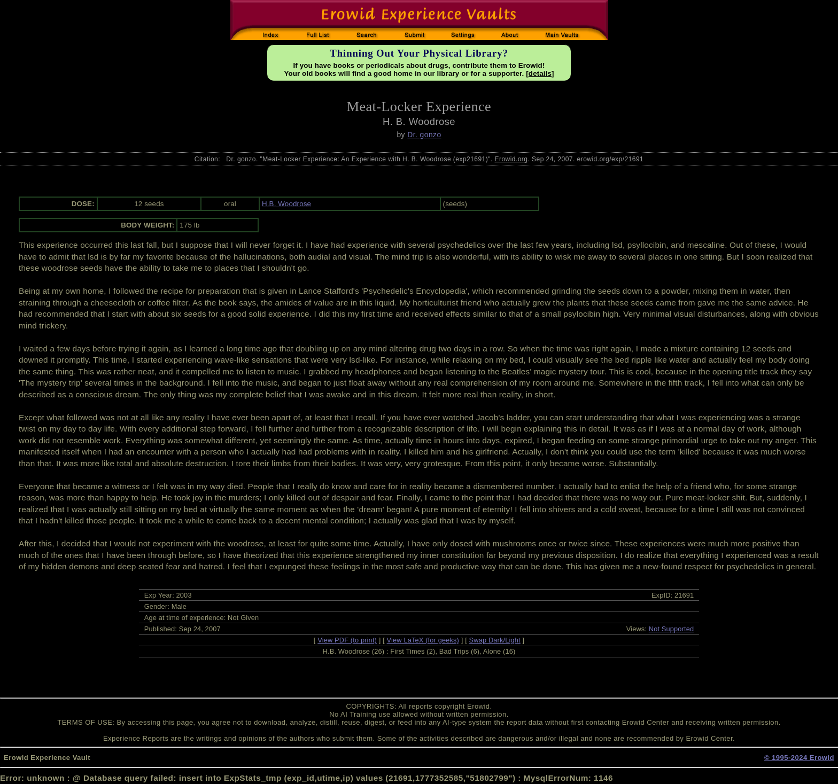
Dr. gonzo (424, 134)
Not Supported (671, 629)
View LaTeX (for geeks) (423, 640)
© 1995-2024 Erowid (799, 758)
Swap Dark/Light (495, 640)
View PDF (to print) (347, 640)
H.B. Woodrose (286, 204)
